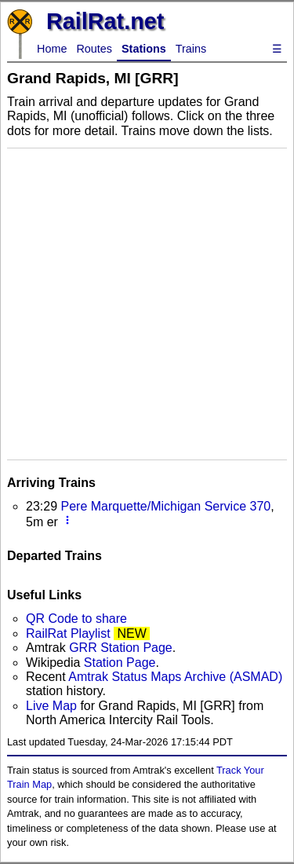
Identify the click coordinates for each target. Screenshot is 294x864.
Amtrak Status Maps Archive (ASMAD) (175, 676)
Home (52, 48)
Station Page (120, 662)
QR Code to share (76, 618)
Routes (94, 48)
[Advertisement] (147, 302)
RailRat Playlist (68, 633)
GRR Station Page (120, 647)
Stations (144, 48)
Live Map (53, 705)
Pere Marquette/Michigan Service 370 (165, 506)
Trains (191, 48)
